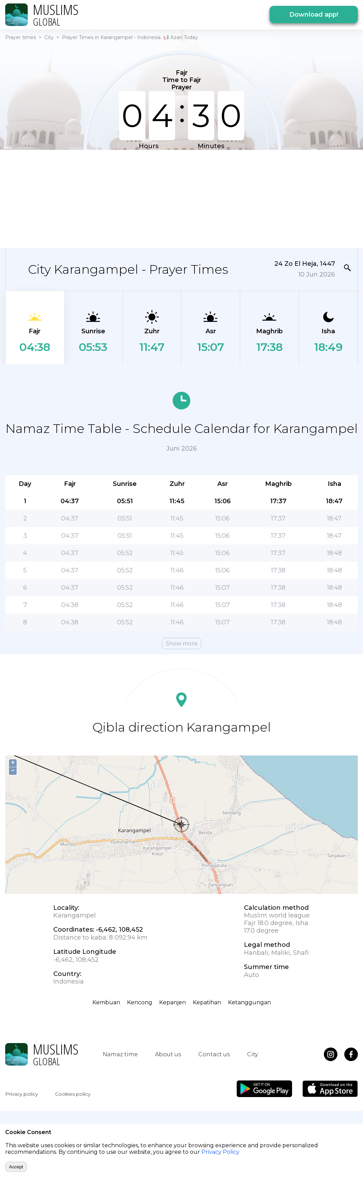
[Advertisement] (135, 198)
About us (168, 1054)
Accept (16, 1166)
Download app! (313, 14)
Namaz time (120, 1054)
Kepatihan (207, 1002)
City (49, 37)
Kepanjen (172, 1002)
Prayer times (20, 37)
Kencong (139, 1002)
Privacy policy (21, 1094)
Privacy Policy (220, 1152)
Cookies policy (72, 1094)
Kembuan (106, 1002)
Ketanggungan (249, 1002)
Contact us (214, 1054)
